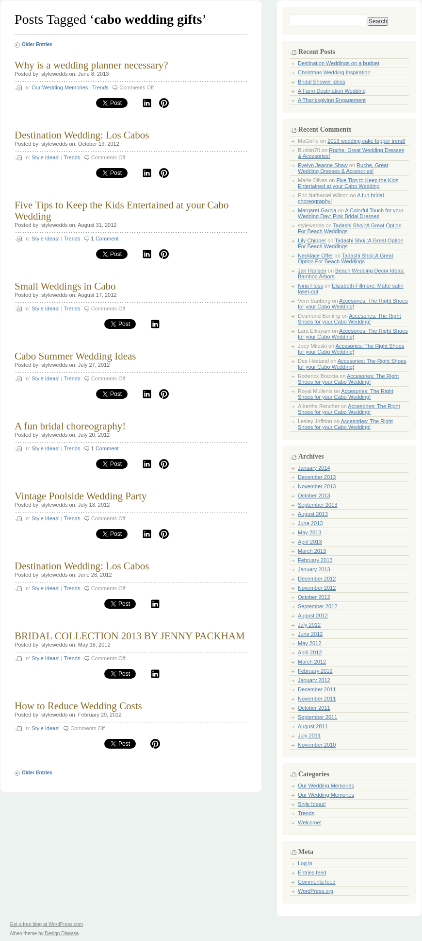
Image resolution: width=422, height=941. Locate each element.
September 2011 (317, 717)
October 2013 (314, 495)
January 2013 (314, 569)
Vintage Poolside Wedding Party (81, 496)
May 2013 (309, 532)
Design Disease (62, 933)
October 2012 (314, 597)
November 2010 (317, 745)
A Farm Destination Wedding (332, 91)
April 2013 (310, 542)
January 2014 (314, 468)
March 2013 (312, 551)
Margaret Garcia (317, 210)
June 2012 (310, 634)
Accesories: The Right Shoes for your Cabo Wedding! (353, 303)
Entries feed (312, 872)
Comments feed (317, 882)
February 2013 (315, 560)
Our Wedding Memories (60, 87)
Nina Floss (310, 286)
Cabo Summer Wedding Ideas (75, 356)
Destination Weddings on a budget (338, 63)
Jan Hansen (312, 271)
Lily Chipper (312, 240)
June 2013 (310, 523)
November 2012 (317, 588)
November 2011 (317, 698)
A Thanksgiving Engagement (332, 100)
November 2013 (317, 486)
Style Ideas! (45, 157)
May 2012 (309, 643)
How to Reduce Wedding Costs (78, 706)
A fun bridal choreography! (70, 426)
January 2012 (314, 680)
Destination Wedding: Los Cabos (82, 135)
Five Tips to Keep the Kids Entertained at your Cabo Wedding (122, 210)
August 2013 (313, 514)
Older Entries (37, 44)
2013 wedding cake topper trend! (366, 141)
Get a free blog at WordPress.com (46, 924)
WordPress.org (315, 891)
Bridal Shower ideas (321, 82)
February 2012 (315, 671)
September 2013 (317, 505)
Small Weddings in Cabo (65, 286)
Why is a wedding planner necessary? (91, 65)
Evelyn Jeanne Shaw (323, 165)
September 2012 (317, 606)
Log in (305, 863)
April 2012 (310, 652)
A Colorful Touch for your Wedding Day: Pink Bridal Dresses (350, 213)
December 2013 (317, 477)
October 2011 (314, 708)
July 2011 (309, 735)
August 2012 (313, 615)
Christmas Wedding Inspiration (334, 72)
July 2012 (309, 625)
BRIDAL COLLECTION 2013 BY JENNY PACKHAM (130, 636)
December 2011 (317, 689)
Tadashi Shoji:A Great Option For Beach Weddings (345, 258)
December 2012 (317, 579)
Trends (100, 87)
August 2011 (313, 726)
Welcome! (310, 822)
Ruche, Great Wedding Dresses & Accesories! (343, 168)
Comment (105, 238)
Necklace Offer (315, 255)
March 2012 (312, 662)
